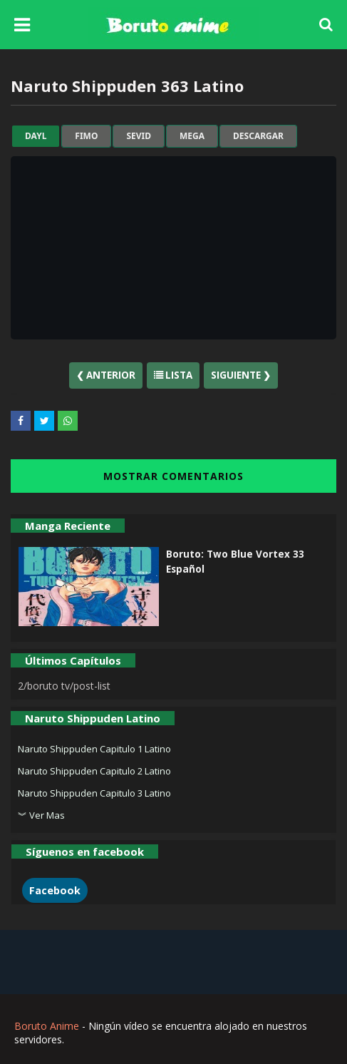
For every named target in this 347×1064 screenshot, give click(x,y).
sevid (138, 136)
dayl (35, 136)
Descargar (258, 136)
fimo (86, 136)
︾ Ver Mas (41, 815)
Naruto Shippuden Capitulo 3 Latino (94, 793)
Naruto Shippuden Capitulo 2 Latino (94, 770)
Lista (173, 375)
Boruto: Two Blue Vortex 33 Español (235, 561)
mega (192, 136)
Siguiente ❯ (241, 375)
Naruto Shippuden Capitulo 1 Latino (94, 748)
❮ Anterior (105, 375)
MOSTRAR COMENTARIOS (173, 476)
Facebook (55, 890)
